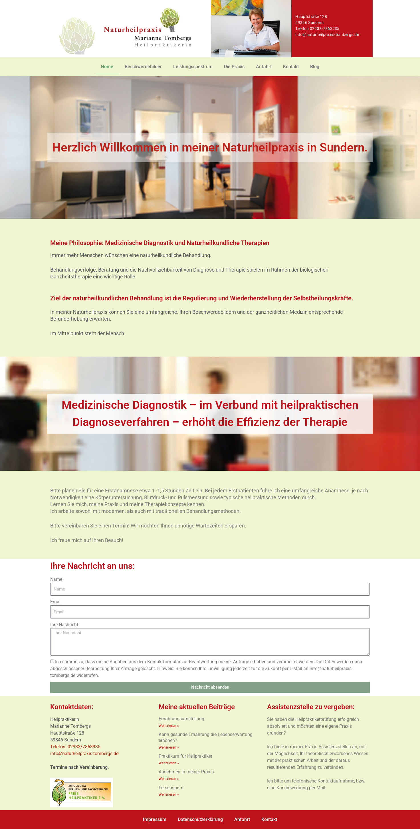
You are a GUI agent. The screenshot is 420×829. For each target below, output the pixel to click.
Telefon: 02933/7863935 (76, 746)
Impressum (154, 819)
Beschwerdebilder (143, 66)
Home (107, 66)
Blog (314, 66)
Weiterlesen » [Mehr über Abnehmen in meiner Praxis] (169, 779)
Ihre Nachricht (64, 624)
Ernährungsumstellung (181, 718)
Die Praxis (234, 66)
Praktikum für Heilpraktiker (185, 756)
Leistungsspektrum (193, 66)
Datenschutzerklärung (200, 819)
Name (56, 579)
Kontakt (291, 66)
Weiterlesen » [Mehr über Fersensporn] (169, 795)
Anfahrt (264, 66)
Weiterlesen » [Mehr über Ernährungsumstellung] (169, 726)
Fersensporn (171, 788)
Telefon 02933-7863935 (317, 28)
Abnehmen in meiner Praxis (186, 772)
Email (56, 601)
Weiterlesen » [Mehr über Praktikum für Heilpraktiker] (169, 763)
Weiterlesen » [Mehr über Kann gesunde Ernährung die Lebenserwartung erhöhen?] (169, 747)
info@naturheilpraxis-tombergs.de (327, 34)
